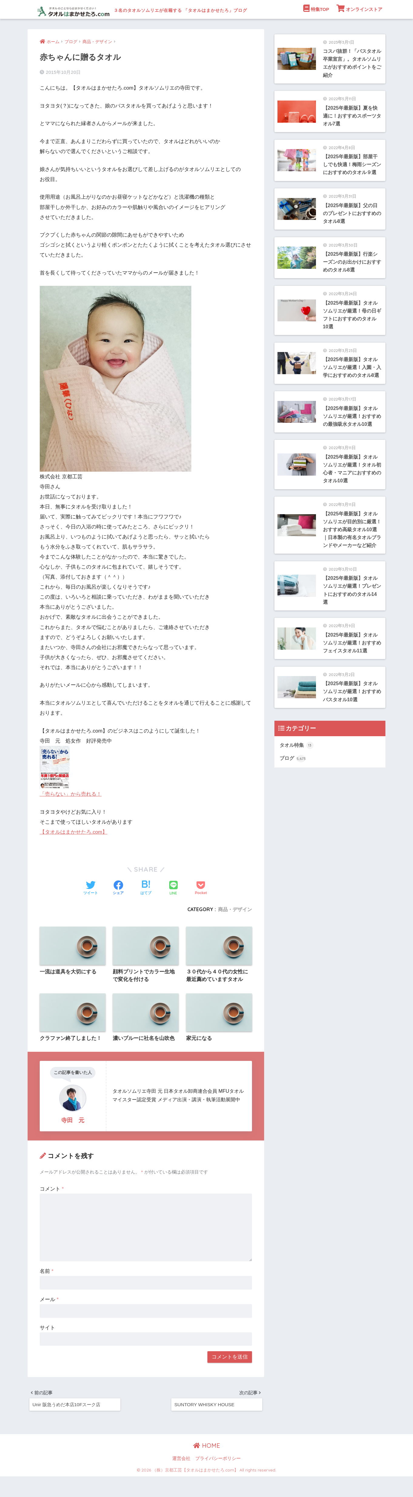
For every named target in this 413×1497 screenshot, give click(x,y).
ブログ (293, 814)
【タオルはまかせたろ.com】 (74, 851)
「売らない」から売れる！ (71, 813)
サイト (47, 1347)
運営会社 (181, 1479)
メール (49, 1319)
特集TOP (316, 27)
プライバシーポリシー (218, 1479)
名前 (46, 1291)
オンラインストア (359, 27)
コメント (52, 1208)
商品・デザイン (235, 928)
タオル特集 (297, 801)
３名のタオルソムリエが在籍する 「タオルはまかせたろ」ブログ (185, 9)
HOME (206, 1466)
